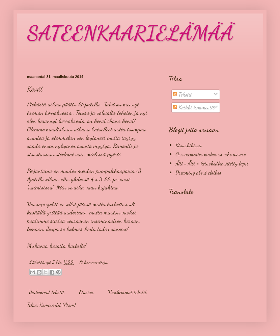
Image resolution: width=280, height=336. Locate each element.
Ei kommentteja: (94, 262)
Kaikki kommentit (194, 107)
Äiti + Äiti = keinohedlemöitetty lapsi (211, 163)
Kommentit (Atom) (57, 305)
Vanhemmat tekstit (127, 292)
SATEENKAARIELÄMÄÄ (130, 33)
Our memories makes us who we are (210, 154)
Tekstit (182, 94)
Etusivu (86, 292)
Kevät (35, 88)
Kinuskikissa (188, 145)
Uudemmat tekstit (46, 292)
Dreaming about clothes (198, 172)
